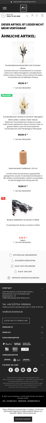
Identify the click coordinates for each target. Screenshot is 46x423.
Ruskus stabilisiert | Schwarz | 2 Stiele (23, 220)
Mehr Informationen (27, 413)
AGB (4, 401)
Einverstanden (23, 419)
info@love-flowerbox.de (12, 311)
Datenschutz (12, 401)
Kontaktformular (16, 321)
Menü (5, 7)
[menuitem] (4, 8)
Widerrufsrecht (33, 401)
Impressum (22, 401)
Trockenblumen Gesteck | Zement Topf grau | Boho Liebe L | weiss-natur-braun (23, 118)
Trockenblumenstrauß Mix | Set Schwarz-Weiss (23, 67)
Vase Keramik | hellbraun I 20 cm (23, 168)
